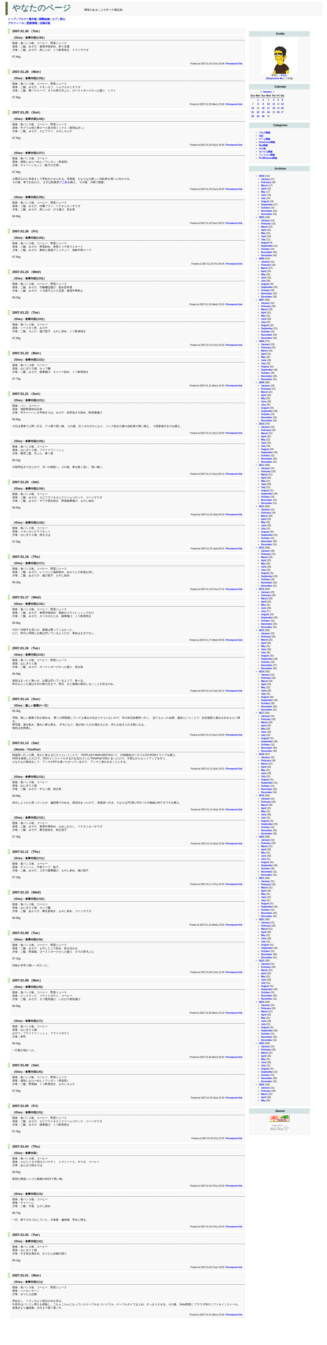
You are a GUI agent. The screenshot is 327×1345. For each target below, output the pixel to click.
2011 (261, 465)
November (266, 211)
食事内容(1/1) (33, 1282)
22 (258, 112)
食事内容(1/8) (33, 986)
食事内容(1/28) (34, 118)
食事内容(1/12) (34, 817)
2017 (261, 713)
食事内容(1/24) (34, 278)
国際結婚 (44, 19)
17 (268, 108)
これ (64, 182)
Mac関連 (263, 145)
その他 (262, 148)
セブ (54, 19)
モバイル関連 (265, 151)
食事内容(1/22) (34, 359)
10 (268, 104)
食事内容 (30, 1153)
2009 (261, 382)
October (265, 208)
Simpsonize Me (274, 78)
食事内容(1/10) (34, 898)
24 (268, 112)
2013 (261, 547)
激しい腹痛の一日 (36, 705)
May (263, 192)
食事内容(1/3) (33, 1193)
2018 (261, 754)
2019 (261, 795)
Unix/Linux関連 (267, 142)
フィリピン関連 (267, 155)
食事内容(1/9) (33, 939)
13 (282, 104)
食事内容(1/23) (34, 319)
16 (263, 108)
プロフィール (16, 23)
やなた (283, 75)
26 (278, 112)
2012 (261, 506)
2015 (261, 630)
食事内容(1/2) (33, 1241)
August (265, 201)
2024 (261, 1002)
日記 (261, 136)
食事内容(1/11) (34, 858)
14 (252, 108)
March (264, 185)
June (263, 195)
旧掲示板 (45, 23)
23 (263, 112)
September (267, 204)
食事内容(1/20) (34, 441)
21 (252, 112)
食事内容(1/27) (34, 153)
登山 (62, 19)
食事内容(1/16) (34, 603)
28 (252, 116)
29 (258, 116)
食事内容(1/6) (33, 1071)
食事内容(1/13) (34, 776)
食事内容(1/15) (34, 654)
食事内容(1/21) (34, 400)
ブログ (22, 19)
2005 (261, 217)
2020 (261, 837)
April (263, 188)
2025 (261, 1043)
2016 (261, 671)
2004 (261, 176)
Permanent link (234, 63)
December (266, 214)
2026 (261, 1084)
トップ (12, 19)
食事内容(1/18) (34, 522)
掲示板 (33, 19)
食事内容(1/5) (33, 1112)
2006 (261, 258)
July (263, 198)
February (266, 182)
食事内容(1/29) (34, 78)
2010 (261, 424)
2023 (261, 960)
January (267, 92)
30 (263, 116)
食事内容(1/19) (34, 488)
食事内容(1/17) (34, 563)
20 (282, 108)
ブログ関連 (264, 132)
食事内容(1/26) (34, 197)
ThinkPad (33, 749)
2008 (261, 341)
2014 (261, 589)
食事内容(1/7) (33, 1021)
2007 (261, 300)
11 (273, 104)
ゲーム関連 (264, 139)
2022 (261, 919)
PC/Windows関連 (268, 158)
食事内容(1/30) (34, 37)
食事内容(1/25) (34, 237)
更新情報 (31, 23)
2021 (261, 878)
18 (273, 108)
